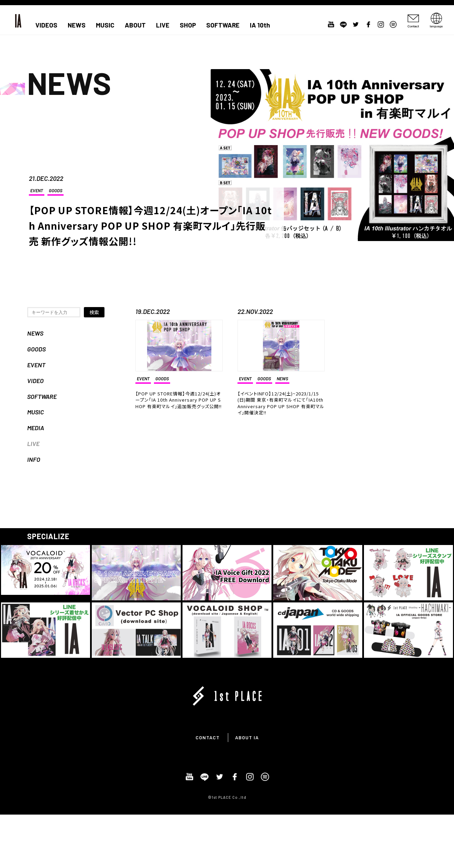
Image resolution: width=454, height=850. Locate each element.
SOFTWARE (223, 25)
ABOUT (135, 25)
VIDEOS (46, 25)
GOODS (55, 190)
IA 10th (260, 25)
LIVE (162, 25)
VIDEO (35, 380)
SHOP (188, 25)
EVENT (36, 190)
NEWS (77, 25)
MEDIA (35, 428)
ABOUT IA (247, 737)
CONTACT (208, 737)
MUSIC (105, 25)
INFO (33, 459)
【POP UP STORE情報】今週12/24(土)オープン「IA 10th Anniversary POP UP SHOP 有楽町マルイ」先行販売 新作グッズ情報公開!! (150, 225)
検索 (94, 312)
